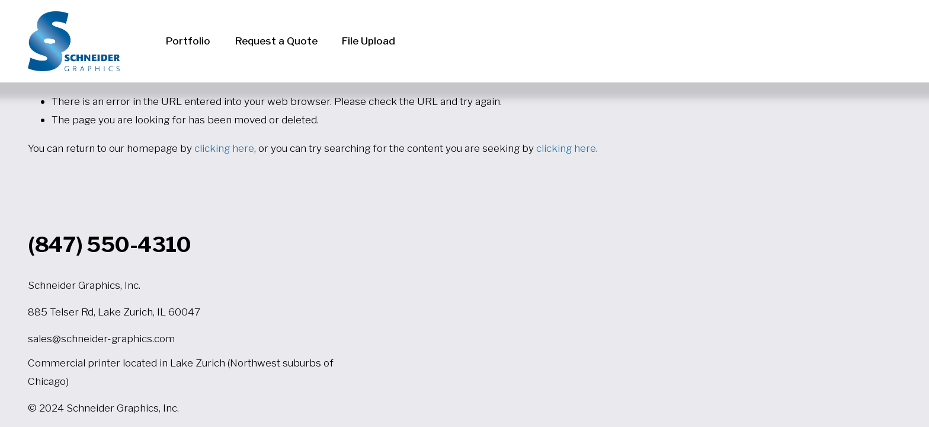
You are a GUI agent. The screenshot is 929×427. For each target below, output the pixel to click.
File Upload (368, 40)
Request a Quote (276, 40)
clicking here (224, 148)
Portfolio (187, 40)
